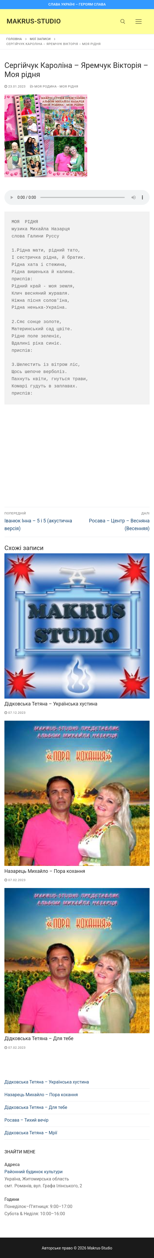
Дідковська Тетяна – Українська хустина (50, 704)
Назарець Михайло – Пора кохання (44, 871)
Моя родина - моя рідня (54, 86)
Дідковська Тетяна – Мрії (30, 1132)
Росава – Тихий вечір (26, 1120)
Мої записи (40, 39)
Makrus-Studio (34, 21)
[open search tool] (122, 21)
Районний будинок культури (33, 1171)
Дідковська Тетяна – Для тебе (38, 1038)
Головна (14, 39)
